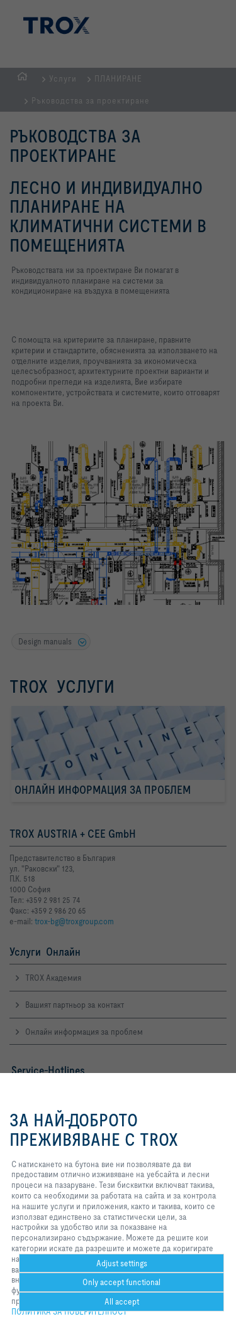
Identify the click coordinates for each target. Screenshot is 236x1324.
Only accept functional (121, 1282)
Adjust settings (121, 1263)
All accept (121, 1301)
